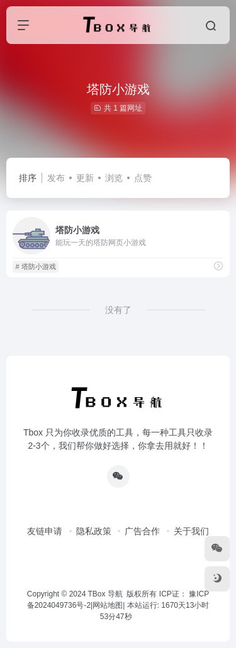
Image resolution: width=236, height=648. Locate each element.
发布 (56, 178)
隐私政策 (93, 531)
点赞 (143, 178)
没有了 (118, 310)
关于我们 (191, 531)
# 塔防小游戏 (35, 266)
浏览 (114, 178)
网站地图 (108, 605)
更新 (85, 178)
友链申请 (44, 531)
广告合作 (142, 531)
